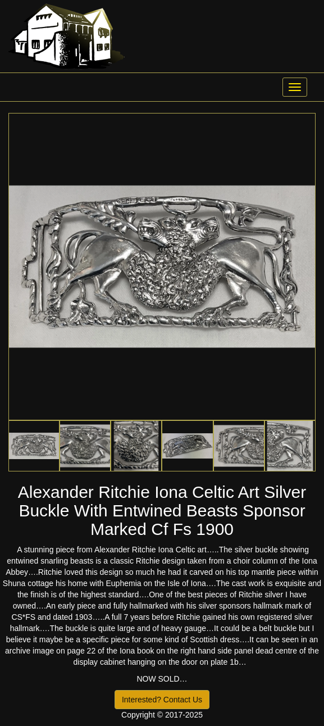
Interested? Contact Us (162, 699)
